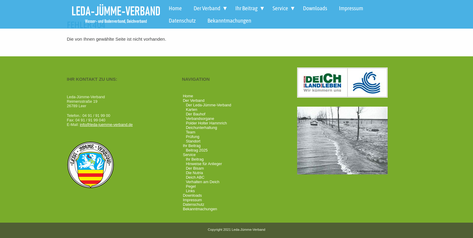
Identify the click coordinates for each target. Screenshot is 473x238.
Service (280, 8)
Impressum (351, 8)
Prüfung (192, 136)
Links (190, 191)
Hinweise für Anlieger (204, 163)
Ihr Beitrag (246, 8)
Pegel (191, 186)
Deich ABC (195, 177)
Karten (191, 109)
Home (175, 8)
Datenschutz (182, 20)
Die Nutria (194, 173)
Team (190, 132)
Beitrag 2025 (197, 150)
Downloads (315, 8)
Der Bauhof (195, 114)
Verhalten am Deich (202, 182)
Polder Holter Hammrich (206, 123)
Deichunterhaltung (201, 127)
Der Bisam (195, 168)
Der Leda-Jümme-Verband (208, 105)
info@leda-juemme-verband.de (106, 124)
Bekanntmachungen (229, 20)
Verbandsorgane (200, 118)
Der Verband (207, 8)
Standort (193, 141)
